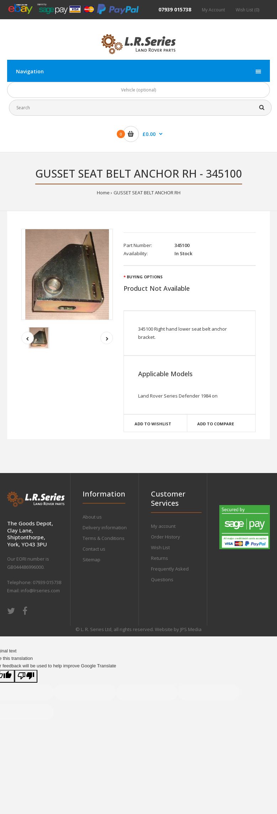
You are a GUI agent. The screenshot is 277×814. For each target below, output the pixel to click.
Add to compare (215, 423)
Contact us (94, 549)
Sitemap (91, 559)
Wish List (160, 547)
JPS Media (191, 629)
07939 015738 (174, 9)
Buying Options (145, 276)
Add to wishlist (153, 423)
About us (92, 517)
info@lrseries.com (40, 590)
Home (103, 192)
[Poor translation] (26, 676)
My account (163, 526)
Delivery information (105, 527)
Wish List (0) (247, 10)
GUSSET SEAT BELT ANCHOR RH (147, 192)
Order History (165, 537)
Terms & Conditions (104, 538)
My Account (213, 10)
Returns (159, 558)
